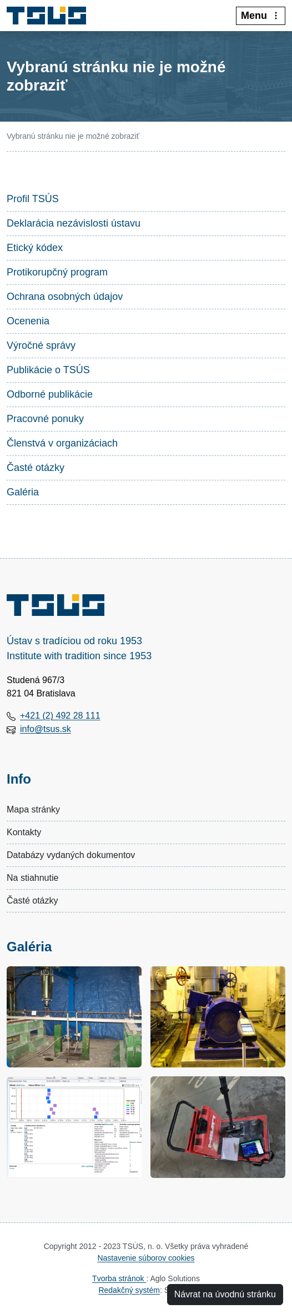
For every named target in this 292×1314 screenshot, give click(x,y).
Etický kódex (35, 247)
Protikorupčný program (57, 272)
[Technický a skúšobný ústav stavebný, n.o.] (51, 15)
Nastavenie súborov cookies (145, 1257)
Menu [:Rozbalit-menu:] (260, 15)
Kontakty (24, 832)
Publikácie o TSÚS (48, 369)
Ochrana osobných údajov (65, 296)
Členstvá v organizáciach (62, 443)
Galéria (23, 492)
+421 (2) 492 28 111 (60, 715)
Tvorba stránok (119, 1278)
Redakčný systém (128, 1290)
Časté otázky (35, 467)
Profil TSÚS (33, 198)
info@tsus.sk (45, 729)
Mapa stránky (33, 809)
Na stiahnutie (32, 877)
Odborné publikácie (50, 394)
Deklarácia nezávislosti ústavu (73, 223)
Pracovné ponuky (45, 418)
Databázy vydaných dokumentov (71, 855)
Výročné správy (41, 345)
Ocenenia (28, 321)
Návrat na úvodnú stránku (225, 1294)
